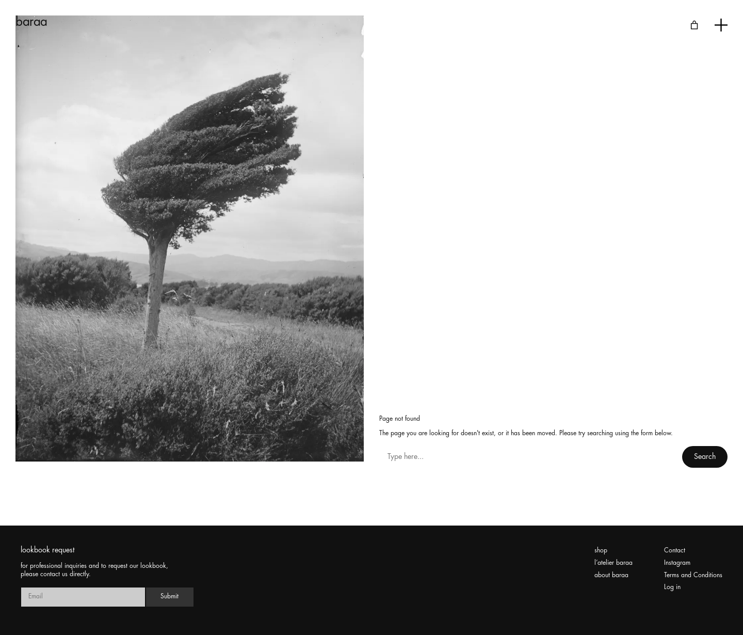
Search (705, 457)
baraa (31, 22)
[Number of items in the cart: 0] (694, 25)
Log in (672, 587)
